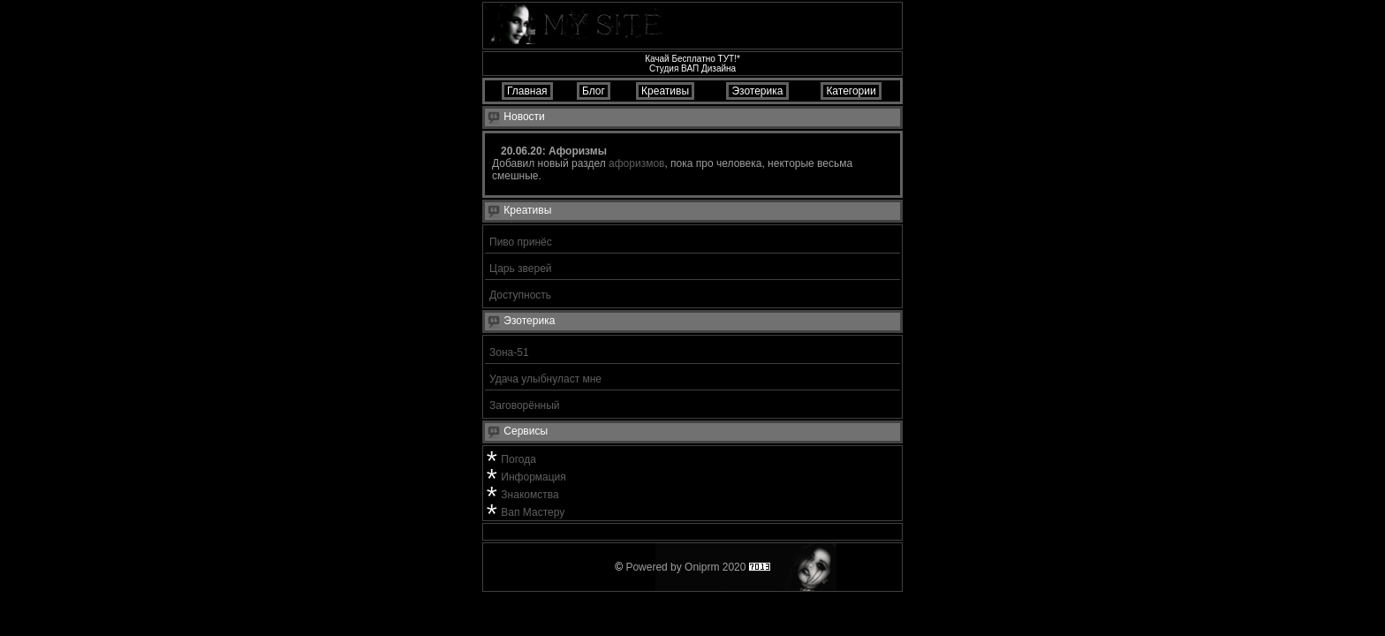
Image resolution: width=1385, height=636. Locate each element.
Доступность (520, 295)
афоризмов (636, 163)
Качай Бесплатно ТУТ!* (692, 59)
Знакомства (529, 494)
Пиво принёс (520, 242)
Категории (851, 91)
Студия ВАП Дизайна (692, 68)
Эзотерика (757, 91)
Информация (533, 477)
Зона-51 (509, 352)
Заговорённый (524, 405)
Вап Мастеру (532, 512)
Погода (518, 459)
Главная (527, 91)
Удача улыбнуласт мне (545, 379)
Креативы (665, 91)
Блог (594, 91)
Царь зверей (520, 268)
